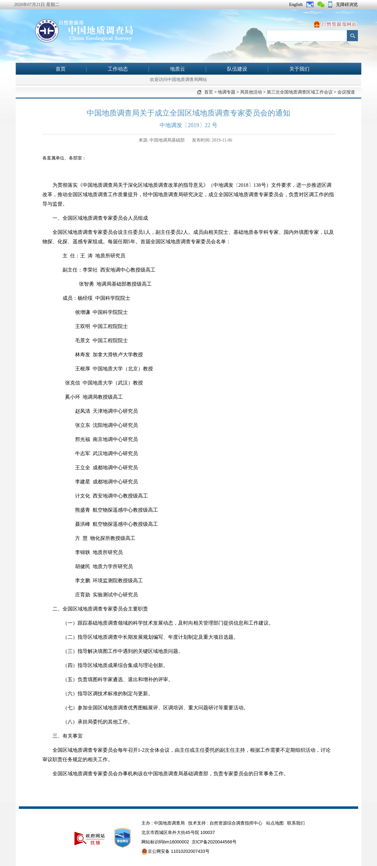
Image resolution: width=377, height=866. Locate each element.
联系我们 (296, 823)
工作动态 (118, 69)
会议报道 (346, 92)
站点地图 (275, 823)
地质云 (177, 69)
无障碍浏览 (347, 4)
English (296, 4)
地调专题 (226, 92)
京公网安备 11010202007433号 (175, 851)
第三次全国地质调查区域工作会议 (300, 92)
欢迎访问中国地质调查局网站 (178, 79)
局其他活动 (251, 92)
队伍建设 (237, 69)
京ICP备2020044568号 (214, 841)
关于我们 (299, 69)
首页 (61, 69)
